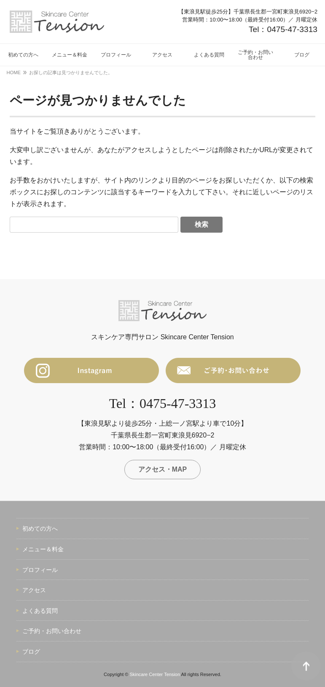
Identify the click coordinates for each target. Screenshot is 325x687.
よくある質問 (40, 610)
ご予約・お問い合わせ (51, 631)
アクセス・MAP (162, 469)
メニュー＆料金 (43, 549)
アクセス (34, 590)
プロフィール (40, 569)
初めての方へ (40, 529)
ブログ (31, 652)
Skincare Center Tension (154, 674)
